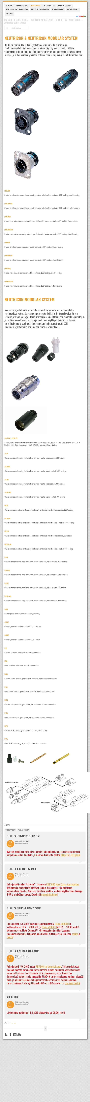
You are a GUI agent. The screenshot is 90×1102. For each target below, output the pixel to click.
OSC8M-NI (8, 230)
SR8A (6, 622)
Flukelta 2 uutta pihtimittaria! (24, 908)
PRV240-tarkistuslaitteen (48, 966)
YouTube (19, 1034)
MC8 (6, 505)
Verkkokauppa (21, 5)
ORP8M (7, 269)
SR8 (6, 609)
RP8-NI (7, 570)
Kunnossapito (58, 9)
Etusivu (9, 5)
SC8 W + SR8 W (10, 438)
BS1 (6, 674)
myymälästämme (49, 894)
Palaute (9, 13)
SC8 (6, 453)
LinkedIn (15, 1034)
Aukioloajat (13, 997)
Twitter (6, 1034)
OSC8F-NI (8, 204)
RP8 (6, 557)
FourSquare (23, 1034)
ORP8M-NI (8, 281)
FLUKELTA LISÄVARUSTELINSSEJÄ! (23, 836)
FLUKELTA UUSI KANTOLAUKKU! (21, 869)
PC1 (6, 713)
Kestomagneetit (65, 5)
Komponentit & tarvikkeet (17, 9)
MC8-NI (7, 518)
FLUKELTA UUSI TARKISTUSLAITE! (23, 951)
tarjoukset (23, 830)
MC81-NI (7, 544)
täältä (75, 934)
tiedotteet (10, 830)
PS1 (6, 687)
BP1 (6, 726)
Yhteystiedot (72, 9)
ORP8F (7, 242)
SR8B (6, 635)
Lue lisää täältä (72, 983)
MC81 (6, 531)
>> (15, 1023)
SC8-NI (7, 466)
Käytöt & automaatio (40, 9)
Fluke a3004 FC (49, 927)
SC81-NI (7, 492)
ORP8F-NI (8, 255)
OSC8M (7, 217)
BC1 (6, 700)
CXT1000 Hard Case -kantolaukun (62, 884)
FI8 (5, 648)
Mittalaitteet (49, 5)
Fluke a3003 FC (62, 924)
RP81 (6, 583)
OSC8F (7, 191)
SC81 (6, 480)
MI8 (5, 661)
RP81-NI (7, 596)
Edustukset (35, 5)
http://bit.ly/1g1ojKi (70, 855)
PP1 (6, 739)
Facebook (10, 1034)
